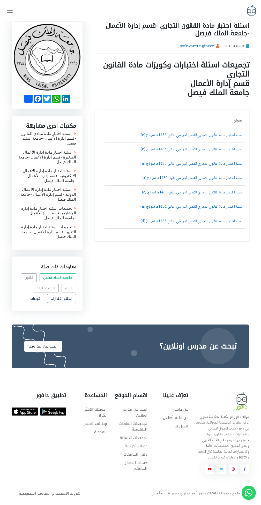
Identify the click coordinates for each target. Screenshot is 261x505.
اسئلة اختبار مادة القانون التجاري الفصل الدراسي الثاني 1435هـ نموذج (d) (191, 221)
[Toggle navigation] (10, 10)
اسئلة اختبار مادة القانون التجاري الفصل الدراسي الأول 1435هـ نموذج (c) (192, 192)
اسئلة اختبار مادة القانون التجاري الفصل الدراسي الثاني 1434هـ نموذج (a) (191, 206)
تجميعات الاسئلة (133, 437)
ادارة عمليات (46, 288)
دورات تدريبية (136, 446)
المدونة (100, 431)
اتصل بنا (181, 426)
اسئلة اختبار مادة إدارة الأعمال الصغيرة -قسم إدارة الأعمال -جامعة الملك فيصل (47, 157)
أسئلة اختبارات (61, 298)
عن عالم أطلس (175, 417)
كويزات (35, 298)
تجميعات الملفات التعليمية (133, 426)
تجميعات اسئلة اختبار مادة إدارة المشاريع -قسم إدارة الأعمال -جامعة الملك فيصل (48, 213)
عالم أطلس (159, 493)
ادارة (69, 288)
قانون (29, 277)
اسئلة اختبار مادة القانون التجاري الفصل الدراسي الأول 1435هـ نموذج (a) (192, 178)
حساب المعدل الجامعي (135, 465)
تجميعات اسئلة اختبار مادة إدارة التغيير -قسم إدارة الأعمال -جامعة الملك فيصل (48, 232)
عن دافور (180, 409)
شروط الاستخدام (66, 493)
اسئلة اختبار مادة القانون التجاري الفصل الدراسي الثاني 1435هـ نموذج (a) (191, 164)
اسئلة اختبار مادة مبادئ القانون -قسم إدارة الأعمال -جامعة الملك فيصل (48, 138)
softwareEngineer (197, 46)
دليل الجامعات (135, 454)
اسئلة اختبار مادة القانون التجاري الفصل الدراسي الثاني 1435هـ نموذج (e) (192, 135)
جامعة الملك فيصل (57, 277)
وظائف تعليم (95, 423)
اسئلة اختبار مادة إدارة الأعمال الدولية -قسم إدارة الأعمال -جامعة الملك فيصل (48, 194)
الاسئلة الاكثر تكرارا (95, 412)
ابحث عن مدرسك (43, 346)
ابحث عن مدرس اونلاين (134, 412)
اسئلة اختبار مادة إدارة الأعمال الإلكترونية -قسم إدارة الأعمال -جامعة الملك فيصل (49, 176)
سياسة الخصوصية (34, 493)
